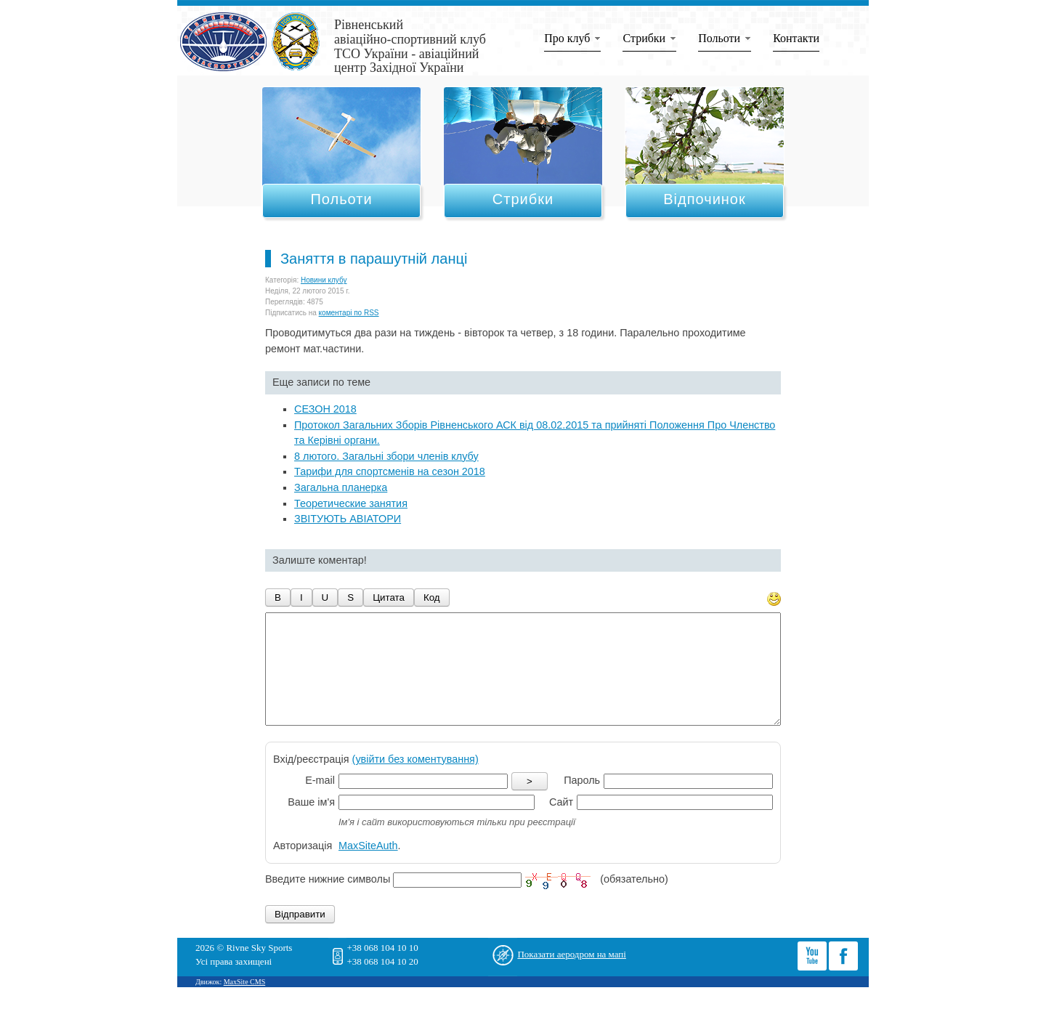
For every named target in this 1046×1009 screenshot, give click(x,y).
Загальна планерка (340, 487)
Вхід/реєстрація (376, 781)
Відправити (300, 936)
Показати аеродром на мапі (571, 975)
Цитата (389, 597)
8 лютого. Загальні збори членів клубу (386, 456)
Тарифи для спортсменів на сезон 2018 (389, 471)
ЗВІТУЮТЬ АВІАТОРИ (347, 518)
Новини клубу (324, 280)
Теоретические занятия (351, 503)
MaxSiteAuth (368, 867)
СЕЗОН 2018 (325, 409)
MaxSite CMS (245, 1004)
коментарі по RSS (349, 313)
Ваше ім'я (311, 824)
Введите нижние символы (327, 901)
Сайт (561, 824)
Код (431, 597)
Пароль (582, 802)
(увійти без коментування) (415, 781)
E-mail (320, 802)
